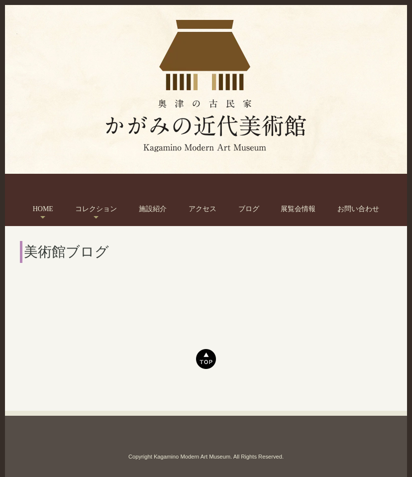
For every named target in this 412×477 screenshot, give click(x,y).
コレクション (96, 209)
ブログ (248, 209)
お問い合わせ (358, 209)
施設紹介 (153, 209)
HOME (43, 209)
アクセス (202, 209)
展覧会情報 (298, 209)
